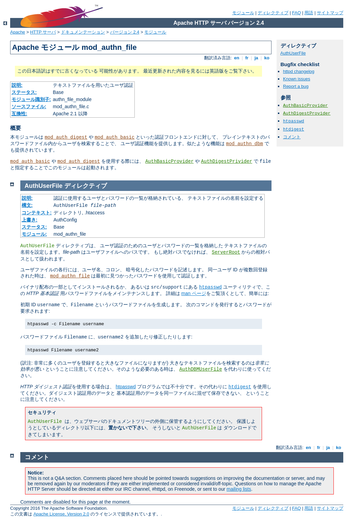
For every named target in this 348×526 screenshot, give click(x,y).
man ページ (193, 293)
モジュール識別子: (31, 99)
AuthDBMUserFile (200, 369)
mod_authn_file (70, 276)
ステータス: (24, 92)
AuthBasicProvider (169, 161)
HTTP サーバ (43, 32)
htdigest (293, 129)
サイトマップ (330, 12)
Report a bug (295, 86)
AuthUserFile (293, 53)
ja (256, 57)
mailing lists (238, 489)
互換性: (19, 113)
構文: (27, 205)
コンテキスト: (37, 212)
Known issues (296, 78)
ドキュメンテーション (83, 32)
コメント (292, 136)
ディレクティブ (273, 12)
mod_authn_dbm (244, 144)
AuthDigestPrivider (226, 161)
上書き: (30, 219)
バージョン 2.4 (124, 32)
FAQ (296, 12)
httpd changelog (298, 71)
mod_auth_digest (66, 137)
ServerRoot (226, 252)
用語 (308, 12)
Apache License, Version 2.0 (61, 514)
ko (266, 57)
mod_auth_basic (115, 137)
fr (247, 57)
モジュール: (34, 234)
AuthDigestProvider (306, 113)
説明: (17, 85)
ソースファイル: (29, 106)
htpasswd (293, 121)
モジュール (243, 12)
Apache (17, 32)
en (236, 57)
